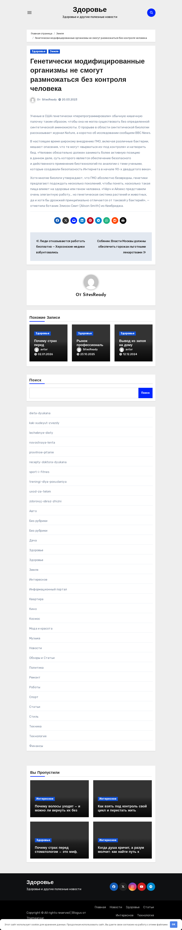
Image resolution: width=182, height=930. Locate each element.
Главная (100, 906)
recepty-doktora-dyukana (48, 462)
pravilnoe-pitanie (41, 452)
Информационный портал (48, 589)
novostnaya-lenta (42, 442)
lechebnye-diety (41, 432)
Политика (36, 667)
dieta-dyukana (40, 413)
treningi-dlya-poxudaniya (48, 481)
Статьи (34, 706)
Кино (33, 608)
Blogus (77, 912)
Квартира (36, 599)
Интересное (38, 579)
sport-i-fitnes (39, 471)
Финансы (36, 745)
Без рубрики (38, 520)
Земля (54, 51)
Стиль (33, 716)
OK (173, 924)
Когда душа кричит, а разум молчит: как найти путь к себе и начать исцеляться (121, 851)
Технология (38, 736)
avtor (41, 349)
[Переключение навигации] (29, 12)
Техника (35, 726)
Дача (33, 540)
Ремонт (34, 677)
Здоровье (90, 10)
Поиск (35, 380)
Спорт (33, 696)
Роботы (34, 687)
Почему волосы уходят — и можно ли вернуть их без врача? (57, 810)
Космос (34, 618)
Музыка (34, 638)
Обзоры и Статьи (42, 657)
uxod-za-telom (40, 491)
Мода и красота (40, 628)
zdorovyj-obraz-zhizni (45, 501)
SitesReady (49, 99)
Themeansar (35, 917)
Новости (35, 647)
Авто (33, 510)
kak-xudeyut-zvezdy (44, 422)
